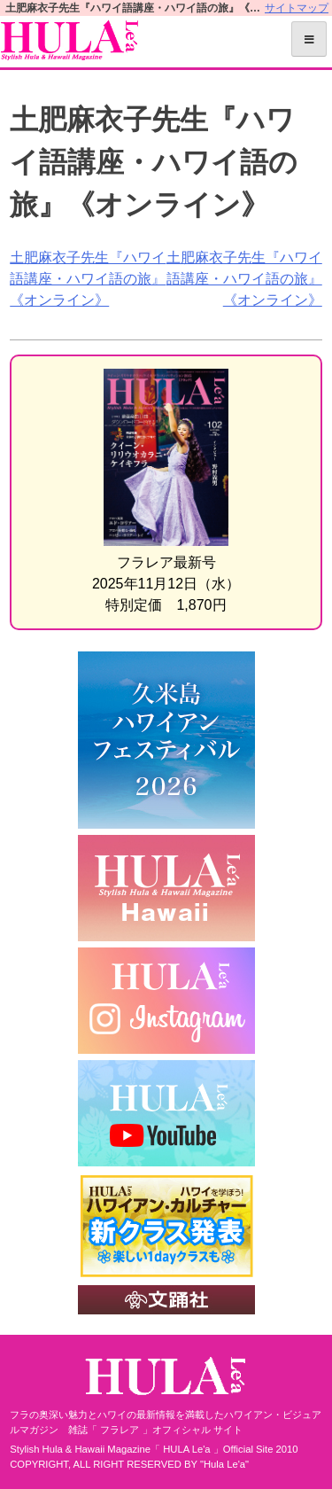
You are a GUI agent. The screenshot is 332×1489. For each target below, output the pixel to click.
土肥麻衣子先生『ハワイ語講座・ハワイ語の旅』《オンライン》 (88, 279)
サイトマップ (296, 8)
